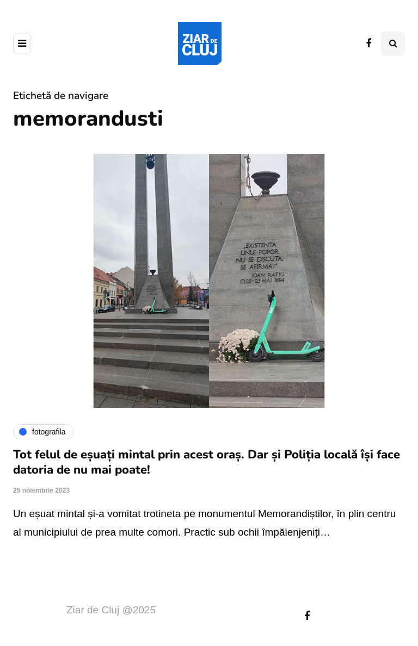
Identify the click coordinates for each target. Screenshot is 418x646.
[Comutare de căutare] (393, 43)
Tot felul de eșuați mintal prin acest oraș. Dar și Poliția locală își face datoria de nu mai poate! (206, 462)
